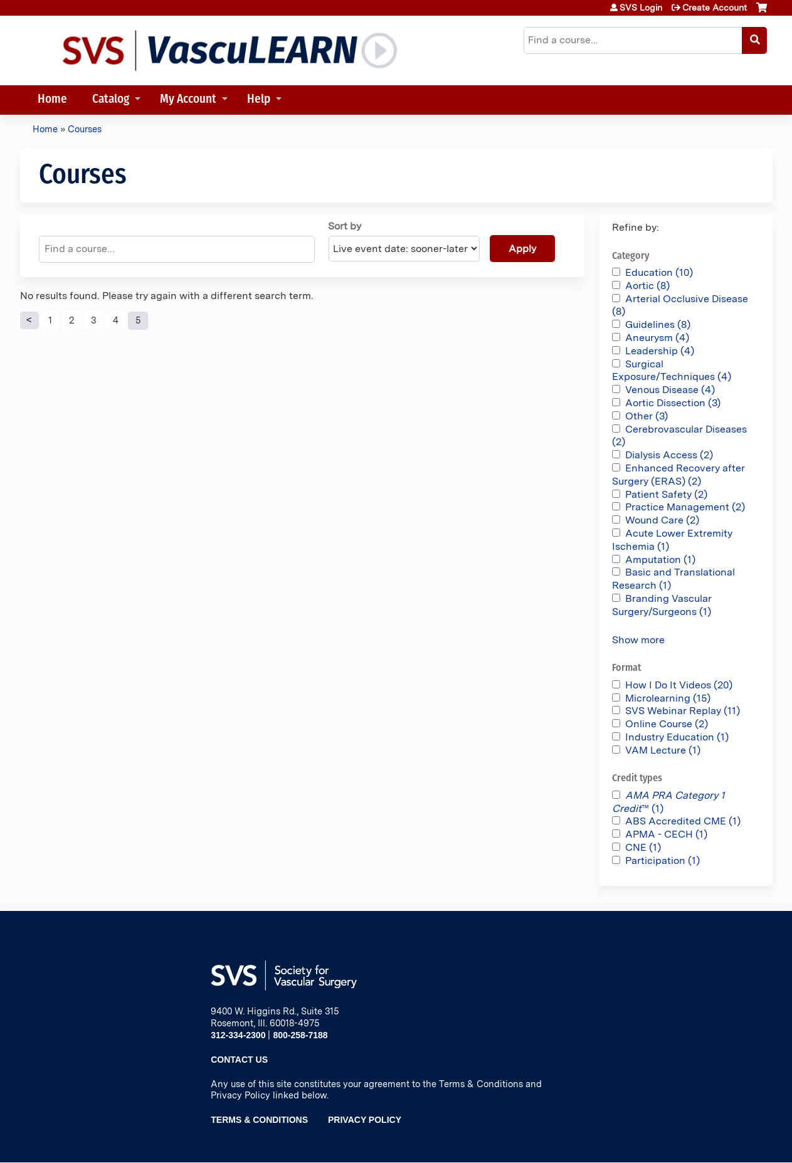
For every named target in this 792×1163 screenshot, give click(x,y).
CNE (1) (643, 847)
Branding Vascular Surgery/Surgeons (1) (662, 605)
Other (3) (646, 416)
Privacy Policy (364, 1120)
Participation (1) (662, 860)
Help (258, 100)
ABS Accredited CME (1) (683, 821)
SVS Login (641, 7)
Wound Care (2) (662, 520)
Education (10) (659, 272)
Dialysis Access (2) (669, 455)
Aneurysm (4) (657, 338)
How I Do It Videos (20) (678, 685)
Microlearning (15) (667, 698)
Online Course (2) (666, 724)
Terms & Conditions (259, 1120)
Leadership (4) (659, 351)
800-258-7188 (300, 1035)
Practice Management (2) (685, 507)
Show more (638, 640)
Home (52, 100)
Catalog (110, 100)
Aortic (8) (647, 286)
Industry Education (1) (677, 737)
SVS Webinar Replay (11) (682, 711)
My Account (188, 100)
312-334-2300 (238, 1035)
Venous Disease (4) (670, 390)
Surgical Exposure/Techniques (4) (671, 370)
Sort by (344, 226)
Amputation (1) (660, 560)
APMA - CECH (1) (666, 834)
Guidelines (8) (657, 324)
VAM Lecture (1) (662, 750)
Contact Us (239, 1060)
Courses (85, 129)
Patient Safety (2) (666, 494)
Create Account (714, 7)
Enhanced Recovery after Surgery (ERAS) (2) (678, 474)
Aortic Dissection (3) (673, 403)
